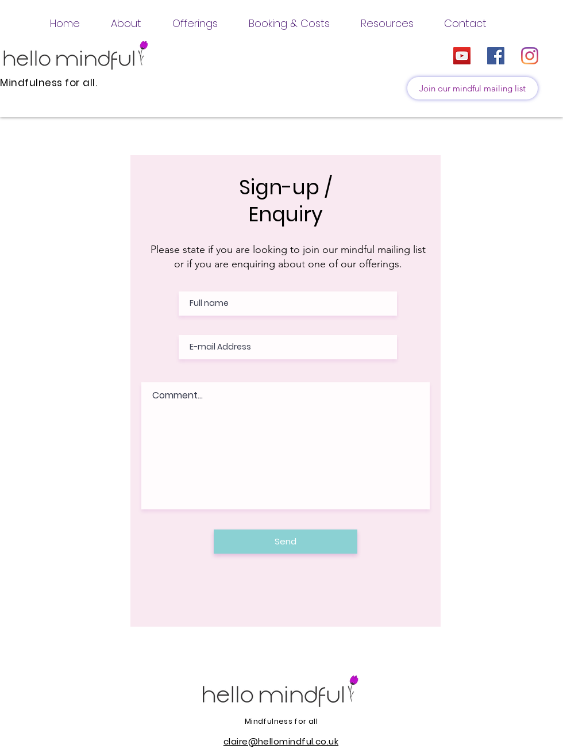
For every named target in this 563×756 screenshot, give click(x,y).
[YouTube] (462, 55)
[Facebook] (495, 55)
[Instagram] (529, 55)
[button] (126, 23)
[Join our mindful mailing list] (472, 88)
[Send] (285, 541)
